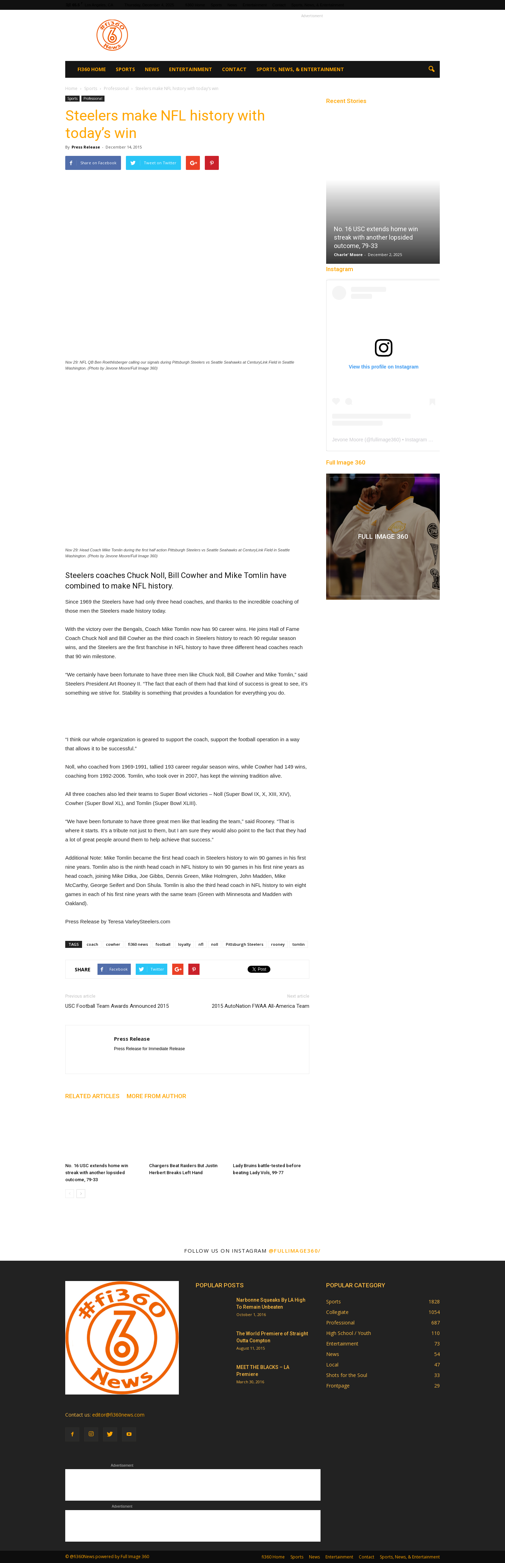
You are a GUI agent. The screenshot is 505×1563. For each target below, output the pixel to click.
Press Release (86, 147)
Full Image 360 (345, 462)
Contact (278, 5)
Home (71, 88)
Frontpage (338, 1385)
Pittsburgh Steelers (244, 944)
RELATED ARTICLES (92, 1096)
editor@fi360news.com (118, 1414)
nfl (200, 944)
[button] (431, 69)
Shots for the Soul (346, 1375)
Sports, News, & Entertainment (317, 5)
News (232, 5)
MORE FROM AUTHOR (156, 1096)
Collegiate (337, 1312)
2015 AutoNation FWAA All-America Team (260, 1006)
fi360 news (138, 944)
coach (92, 944)
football (163, 944)
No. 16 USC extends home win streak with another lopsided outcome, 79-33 (96, 1172)
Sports (216, 5)
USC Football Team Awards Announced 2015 (117, 1006)
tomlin (298, 944)
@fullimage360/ (295, 1250)
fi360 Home (195, 5)
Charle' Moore (348, 254)
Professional (92, 98)
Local (332, 1364)
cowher (113, 944)
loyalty (184, 944)
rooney (278, 944)
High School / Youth (348, 1333)
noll (214, 944)
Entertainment (255, 5)
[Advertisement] (312, 35)
